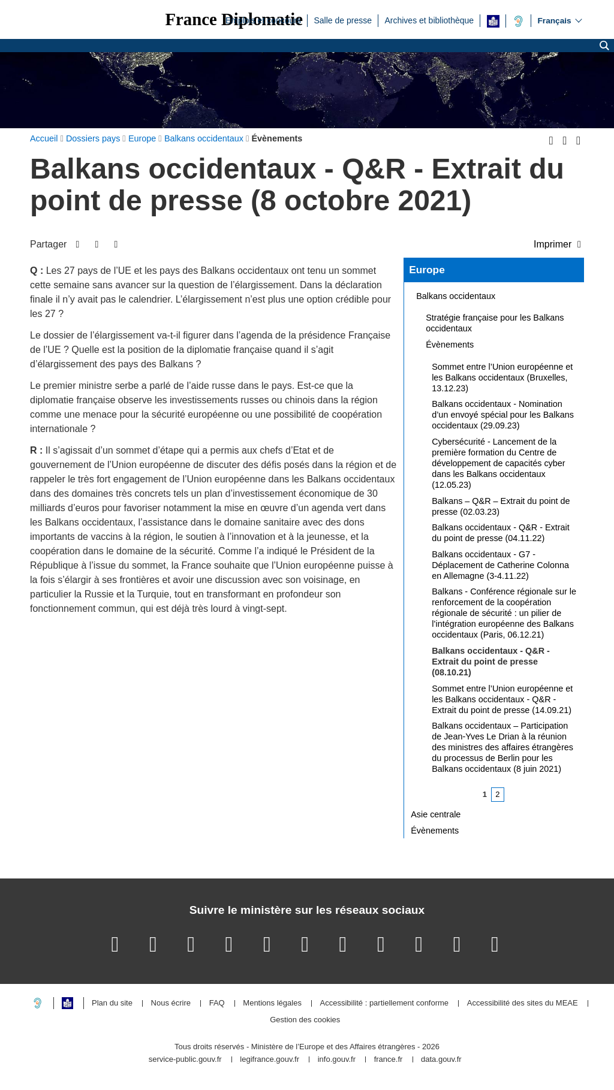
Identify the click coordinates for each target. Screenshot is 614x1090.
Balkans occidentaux (455, 296)
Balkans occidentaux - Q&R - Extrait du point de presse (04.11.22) (501, 533)
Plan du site (112, 1003)
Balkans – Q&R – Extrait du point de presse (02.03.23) (501, 506)
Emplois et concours (263, 19)
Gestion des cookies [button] (305, 1020)
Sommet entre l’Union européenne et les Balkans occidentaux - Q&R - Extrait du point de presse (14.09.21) (502, 699)
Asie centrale (435, 814)
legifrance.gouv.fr (269, 1059)
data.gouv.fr (441, 1059)
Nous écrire (171, 1003)
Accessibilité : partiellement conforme (384, 1003)
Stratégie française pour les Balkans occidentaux (495, 323)
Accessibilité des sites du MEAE (522, 1003)
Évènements (450, 344)
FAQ (217, 1003)
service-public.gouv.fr (185, 1059)
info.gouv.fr (337, 1059)
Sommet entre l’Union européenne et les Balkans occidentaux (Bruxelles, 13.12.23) (502, 377)
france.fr (388, 1059)
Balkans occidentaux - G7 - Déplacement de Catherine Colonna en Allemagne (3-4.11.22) (500, 565)
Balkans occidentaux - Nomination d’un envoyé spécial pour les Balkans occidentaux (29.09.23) (503, 414)
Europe (426, 270)
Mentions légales (272, 1003)
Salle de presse (343, 19)
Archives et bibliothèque (429, 19)
